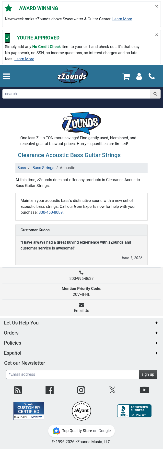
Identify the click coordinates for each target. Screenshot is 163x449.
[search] (76, 94)
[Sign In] (139, 76)
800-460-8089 (51, 212)
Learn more (122, 19)
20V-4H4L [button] (81, 291)
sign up (147, 374)
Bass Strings (43, 167)
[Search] (155, 94)
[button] (6, 76)
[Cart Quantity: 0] (126, 76)
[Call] (151, 76)
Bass (21, 167)
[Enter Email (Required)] (72, 374)
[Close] (156, 6)
